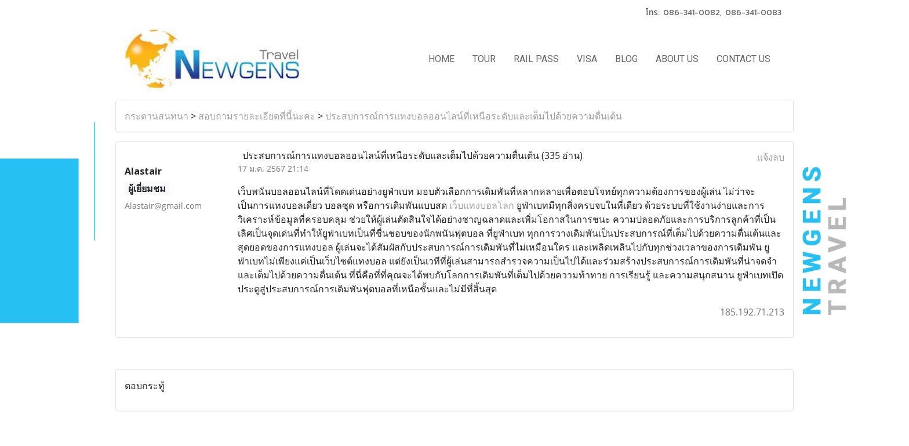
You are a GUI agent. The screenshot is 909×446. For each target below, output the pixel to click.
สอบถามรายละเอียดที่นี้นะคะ (256, 116)
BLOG (626, 58)
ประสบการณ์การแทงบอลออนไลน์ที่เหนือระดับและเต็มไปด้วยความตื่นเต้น (473, 116)
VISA (587, 58)
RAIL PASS (536, 58)
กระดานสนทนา (156, 116)
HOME (441, 58)
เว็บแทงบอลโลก (481, 205)
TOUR (484, 58)
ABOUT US (677, 58)
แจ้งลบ (770, 157)
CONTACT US (743, 58)
